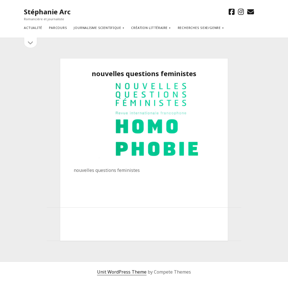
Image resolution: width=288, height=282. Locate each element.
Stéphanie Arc (47, 11)
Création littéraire (149, 28)
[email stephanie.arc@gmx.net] (250, 11)
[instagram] (241, 11)
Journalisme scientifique (97, 28)
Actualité (33, 28)
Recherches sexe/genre (199, 28)
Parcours (58, 28)
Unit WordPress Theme (122, 272)
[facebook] (232, 11)
